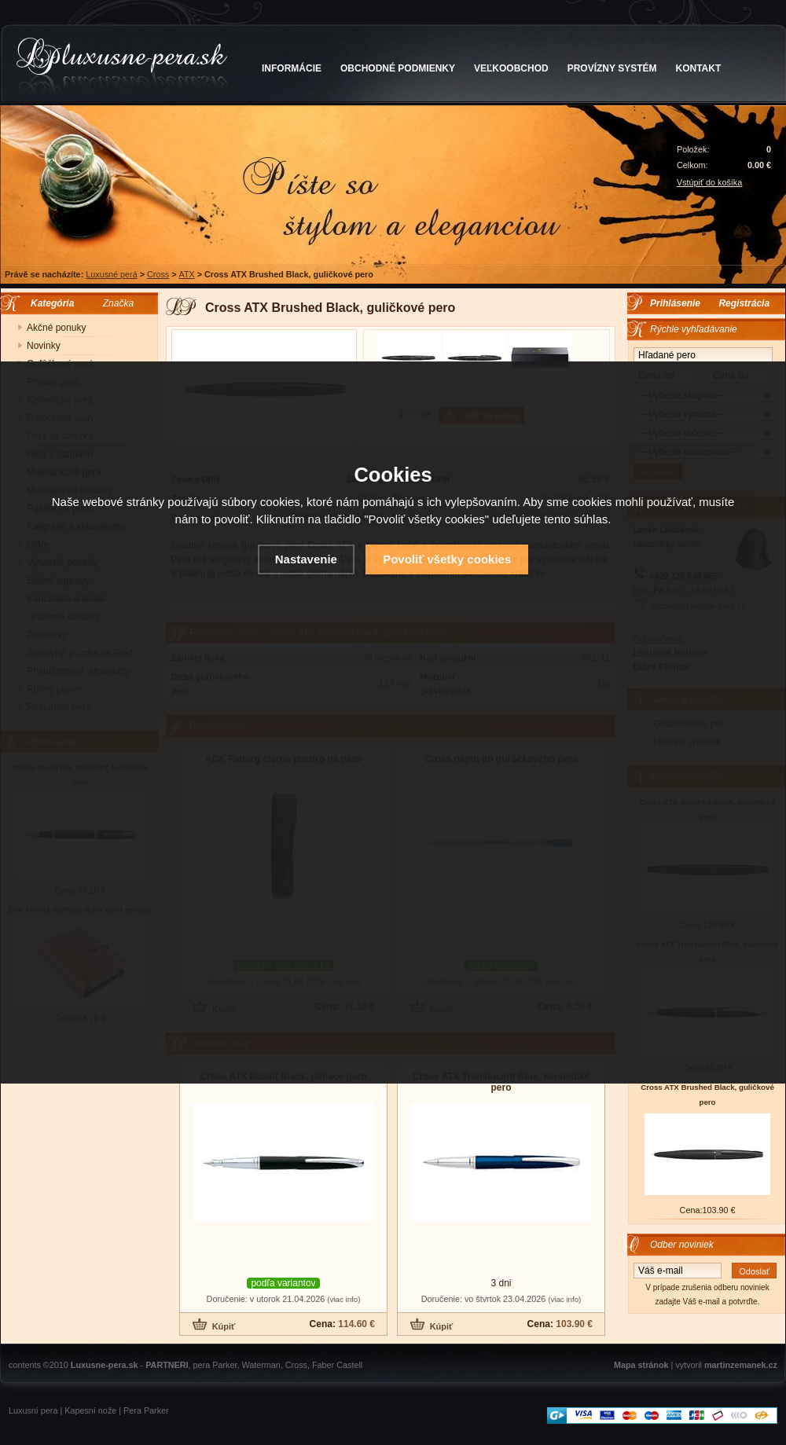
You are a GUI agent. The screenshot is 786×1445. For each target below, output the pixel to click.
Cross (158, 274)
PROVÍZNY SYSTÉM (612, 68)
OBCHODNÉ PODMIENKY (397, 68)
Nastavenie (306, 559)
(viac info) (343, 1299)
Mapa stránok (641, 1365)
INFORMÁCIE (291, 68)
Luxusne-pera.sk (104, 1365)
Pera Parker (146, 1410)
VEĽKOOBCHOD (511, 68)
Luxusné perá (111, 274)
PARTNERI (166, 1365)
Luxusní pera (33, 1410)
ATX (187, 274)
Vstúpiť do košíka (709, 182)
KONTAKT (699, 68)
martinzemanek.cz (740, 1365)
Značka (118, 303)
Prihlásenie (675, 303)
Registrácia (743, 303)
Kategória (48, 303)
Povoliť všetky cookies (447, 559)
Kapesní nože (90, 1410)
